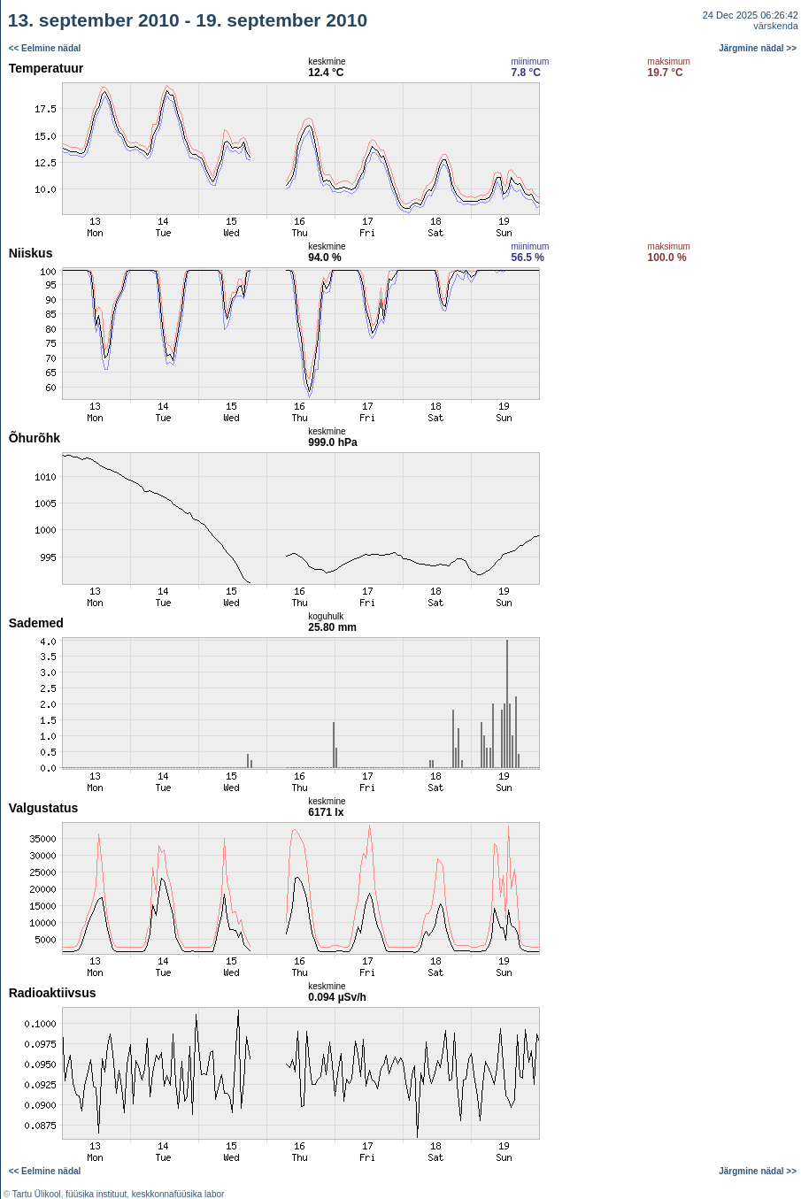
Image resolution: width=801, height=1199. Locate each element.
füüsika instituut (96, 1194)
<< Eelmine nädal (45, 48)
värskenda (775, 25)
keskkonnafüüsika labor (178, 1194)
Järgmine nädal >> (758, 48)
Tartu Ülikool (36, 1194)
